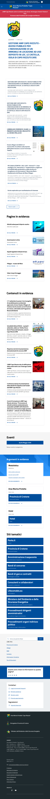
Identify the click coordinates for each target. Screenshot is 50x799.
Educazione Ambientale (12, 772)
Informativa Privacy (11, 782)
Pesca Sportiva (10, 779)
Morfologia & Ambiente (12, 770)
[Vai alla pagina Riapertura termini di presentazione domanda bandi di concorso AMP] (12, 356)
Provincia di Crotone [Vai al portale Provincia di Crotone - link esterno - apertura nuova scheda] (11, 2)
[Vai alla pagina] (12, 232)
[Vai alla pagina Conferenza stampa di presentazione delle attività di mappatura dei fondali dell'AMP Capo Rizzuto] (12, 393)
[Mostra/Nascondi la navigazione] (2, 6)
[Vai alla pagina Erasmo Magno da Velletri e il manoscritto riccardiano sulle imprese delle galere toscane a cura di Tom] (12, 158)
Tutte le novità (12, 207)
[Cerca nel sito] (41, 6)
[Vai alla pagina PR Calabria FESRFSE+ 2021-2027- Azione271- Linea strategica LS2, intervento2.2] (13, 182)
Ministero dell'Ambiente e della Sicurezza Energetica (25, 731)
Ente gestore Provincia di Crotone (19, 723)
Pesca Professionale (11, 777)
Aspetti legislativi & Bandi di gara (14, 775)
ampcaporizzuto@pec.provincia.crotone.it (18, 765)
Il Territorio (9, 768)
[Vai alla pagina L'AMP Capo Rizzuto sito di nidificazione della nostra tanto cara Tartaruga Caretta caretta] (12, 376)
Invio (40, 639)
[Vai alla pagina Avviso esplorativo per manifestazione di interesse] (13, 200)
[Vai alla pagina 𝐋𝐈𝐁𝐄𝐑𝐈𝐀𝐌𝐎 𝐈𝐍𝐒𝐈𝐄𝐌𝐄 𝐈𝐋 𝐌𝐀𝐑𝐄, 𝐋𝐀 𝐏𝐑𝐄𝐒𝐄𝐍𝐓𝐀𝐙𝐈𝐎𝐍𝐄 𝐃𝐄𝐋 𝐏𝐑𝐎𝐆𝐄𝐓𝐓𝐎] (12, 137)
